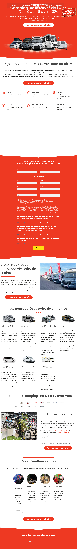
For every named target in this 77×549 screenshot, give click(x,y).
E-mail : (18, 193)
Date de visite (20, 169)
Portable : (42, 193)
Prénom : (42, 180)
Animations (59, 6)
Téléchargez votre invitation (38, 25)
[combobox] (27, 172)
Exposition (49, 6)
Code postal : (20, 186)
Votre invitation (26, 6)
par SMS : (42, 221)
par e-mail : (19, 221)
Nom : (18, 180)
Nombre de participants (45, 169)
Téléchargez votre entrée (19, 297)
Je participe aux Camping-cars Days (38, 535)
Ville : (41, 186)
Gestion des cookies (52, 545)
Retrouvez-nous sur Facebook (38, 542)
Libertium (45, 545)
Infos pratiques (13, 6)
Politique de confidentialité (53, 210)
